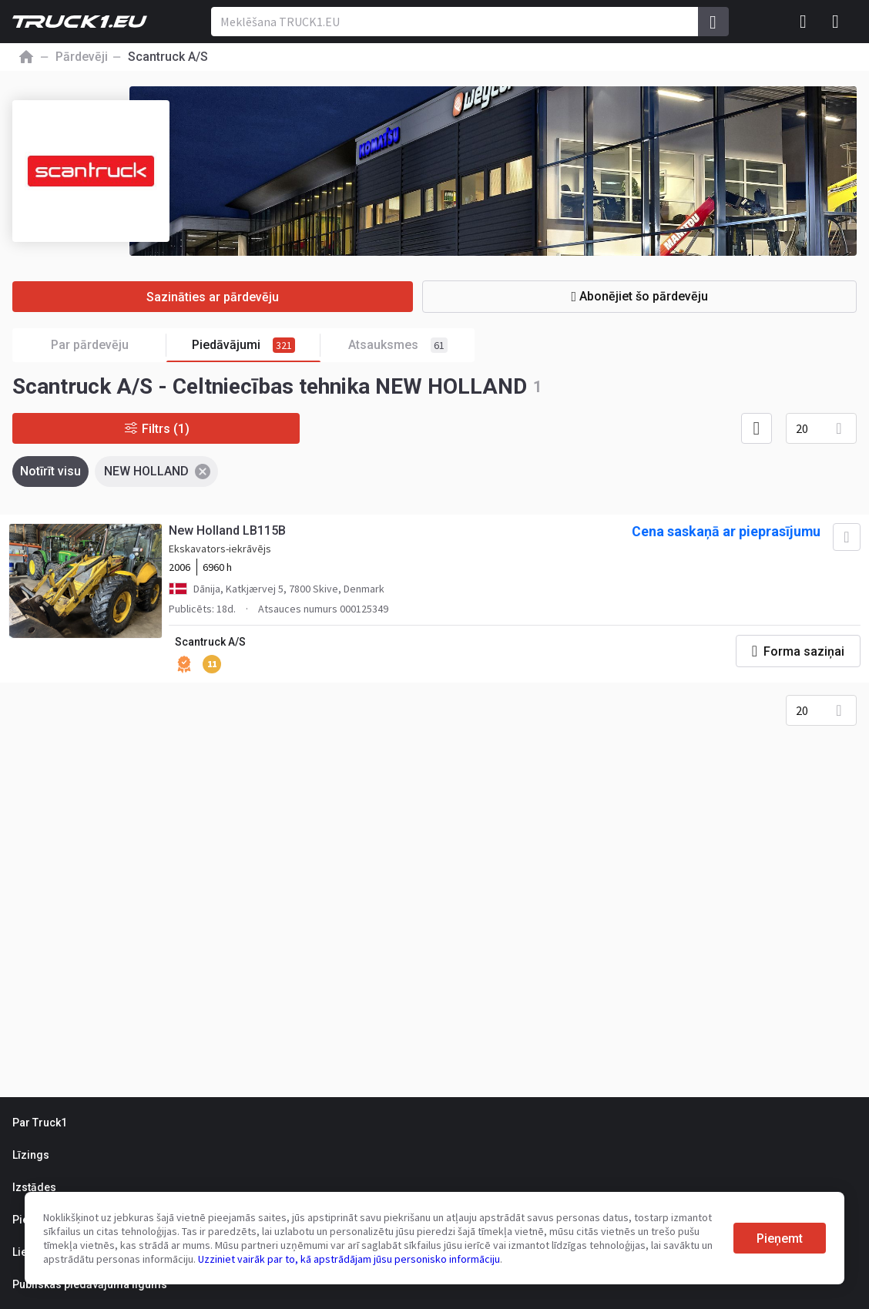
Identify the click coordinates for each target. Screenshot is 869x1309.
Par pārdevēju (109, 345)
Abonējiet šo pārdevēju (647, 296)
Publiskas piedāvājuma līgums (89, 1284)
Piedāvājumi (256, 345)
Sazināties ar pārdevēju (221, 297)
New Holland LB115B (228, 531)
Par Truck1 (39, 1122)
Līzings (30, 1155)
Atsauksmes (398, 345)
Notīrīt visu (50, 471)
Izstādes (34, 1187)
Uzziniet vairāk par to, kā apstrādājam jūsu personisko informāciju (349, 1259)
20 (802, 428)
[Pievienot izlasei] (846, 538)
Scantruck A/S (211, 642)
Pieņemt (780, 1238)
